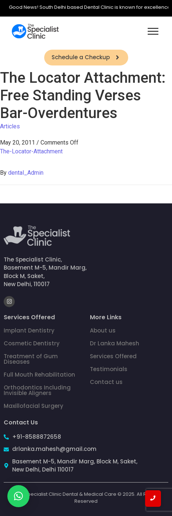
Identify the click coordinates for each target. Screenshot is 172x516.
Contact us (106, 382)
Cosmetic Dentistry (32, 343)
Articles (10, 126)
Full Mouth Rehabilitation (39, 374)
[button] (18, 496)
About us (103, 330)
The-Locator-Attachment (31, 151)
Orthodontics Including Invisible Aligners (37, 390)
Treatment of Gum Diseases (31, 359)
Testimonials (108, 369)
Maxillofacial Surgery (33, 406)
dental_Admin (25, 172)
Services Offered (113, 356)
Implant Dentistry (29, 330)
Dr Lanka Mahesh (114, 343)
